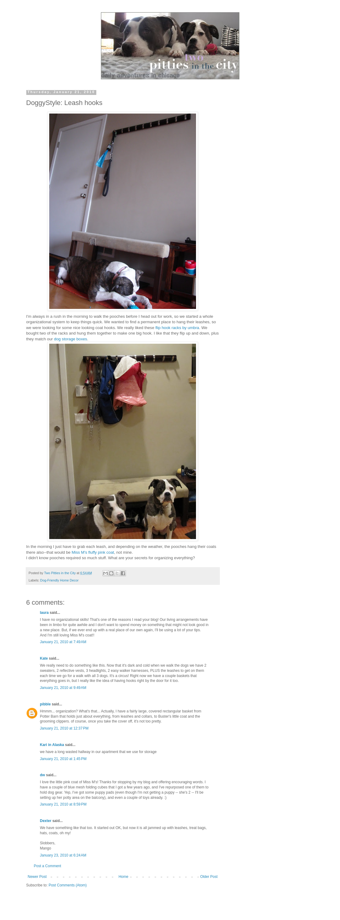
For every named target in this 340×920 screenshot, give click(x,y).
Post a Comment (47, 866)
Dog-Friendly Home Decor (59, 580)
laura (44, 612)
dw (42, 775)
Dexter (45, 821)
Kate (44, 658)
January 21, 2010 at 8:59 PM (63, 804)
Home (123, 877)
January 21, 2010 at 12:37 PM (64, 728)
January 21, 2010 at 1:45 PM (63, 759)
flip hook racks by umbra (177, 327)
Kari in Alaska (52, 745)
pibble (45, 704)
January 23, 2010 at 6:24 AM (63, 855)
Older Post (209, 877)
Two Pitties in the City (60, 573)
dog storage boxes (70, 339)
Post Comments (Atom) (68, 885)
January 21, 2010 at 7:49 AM (63, 642)
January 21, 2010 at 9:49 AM (63, 688)
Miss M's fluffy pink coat (93, 552)
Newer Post (37, 877)
